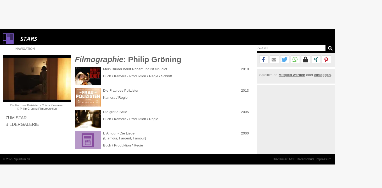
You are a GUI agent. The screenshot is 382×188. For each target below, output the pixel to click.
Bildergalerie (22, 124)
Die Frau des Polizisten (121, 90)
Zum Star (16, 117)
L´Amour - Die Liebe (118, 133)
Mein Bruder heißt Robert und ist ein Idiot (135, 69)
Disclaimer (280, 159)
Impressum (323, 159)
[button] (264, 59)
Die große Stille (115, 112)
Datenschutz (305, 159)
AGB (292, 159)
